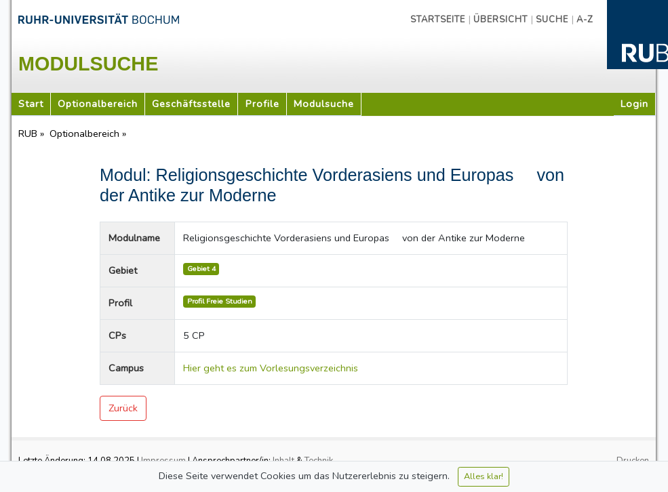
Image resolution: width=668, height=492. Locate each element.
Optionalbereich (98, 103)
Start (30, 103)
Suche (552, 20)
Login (634, 103)
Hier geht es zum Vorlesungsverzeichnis (270, 368)
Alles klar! (483, 476)
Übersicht (500, 20)
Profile (262, 103)
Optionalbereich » (89, 133)
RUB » (32, 133)
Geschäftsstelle (191, 103)
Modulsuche (324, 103)
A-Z (584, 20)
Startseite (437, 20)
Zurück (123, 408)
